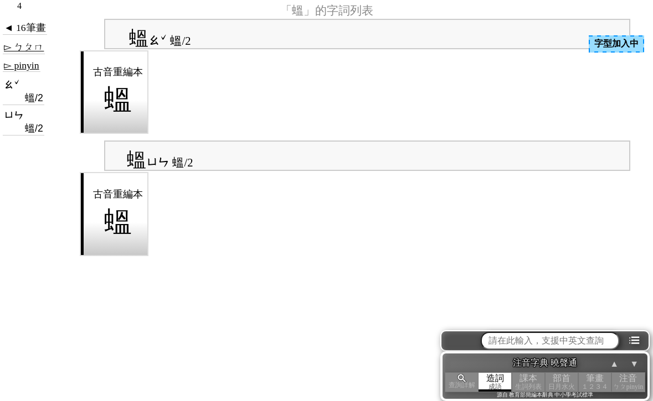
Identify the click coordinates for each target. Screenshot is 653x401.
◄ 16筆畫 (25, 27)
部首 (561, 381)
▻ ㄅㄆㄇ (24, 47)
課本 (528, 381)
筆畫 (594, 381)
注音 (628, 381)
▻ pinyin (21, 65)
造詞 (495, 381)
